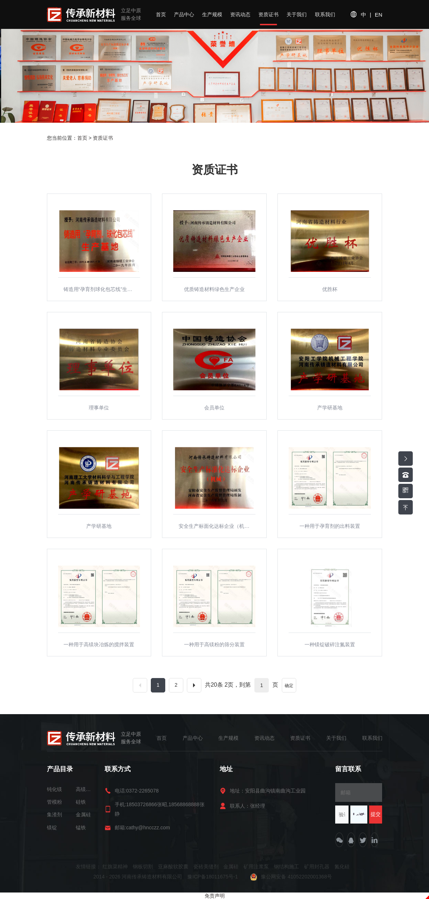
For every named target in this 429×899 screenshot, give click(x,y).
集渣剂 (54, 814)
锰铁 (81, 827)
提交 (376, 814)
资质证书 (268, 14)
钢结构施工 (286, 866)
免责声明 (215, 896)
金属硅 (83, 814)
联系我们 (325, 14)
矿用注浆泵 (256, 866)
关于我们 (296, 14)
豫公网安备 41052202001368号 (291, 877)
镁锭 (52, 827)
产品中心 (184, 14)
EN (378, 14)
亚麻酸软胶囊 (173, 866)
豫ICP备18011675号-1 (213, 877)
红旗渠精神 (115, 866)
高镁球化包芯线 (85, 789)
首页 (161, 14)
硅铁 (81, 802)
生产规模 (212, 14)
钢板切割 (143, 866)
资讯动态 (240, 14)
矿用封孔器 (316, 866)
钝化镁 (54, 789)
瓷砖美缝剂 (206, 866)
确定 (289, 685)
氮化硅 (342, 866)
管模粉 (54, 802)
